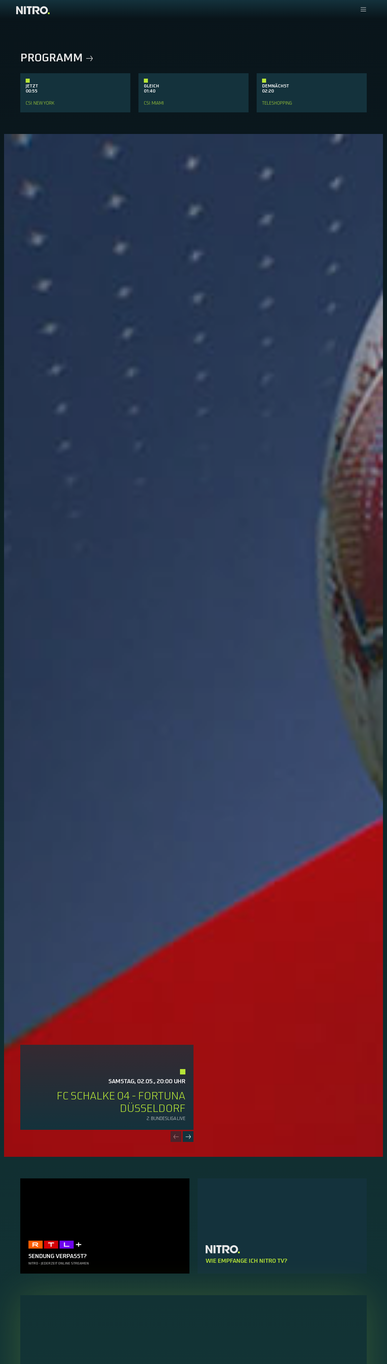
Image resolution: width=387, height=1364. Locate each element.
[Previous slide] (176, 1136)
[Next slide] (188, 1136)
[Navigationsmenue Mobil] (363, 10)
